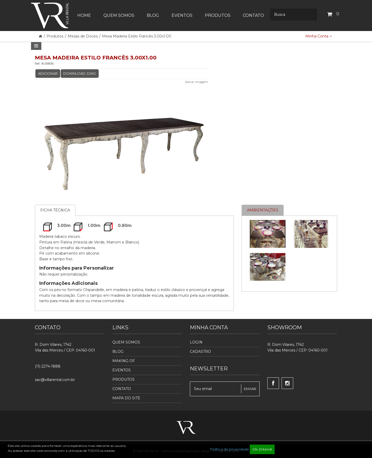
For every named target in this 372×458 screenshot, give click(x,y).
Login (196, 342)
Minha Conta (318, 36)
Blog (117, 351)
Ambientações (262, 210)
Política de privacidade (229, 449)
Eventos (121, 370)
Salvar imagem (196, 82)
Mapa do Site (126, 398)
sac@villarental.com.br (55, 379)
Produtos (55, 36)
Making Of (123, 360)
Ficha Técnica (55, 210)
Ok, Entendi (262, 449)
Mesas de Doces (83, 36)
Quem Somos (126, 342)
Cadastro (200, 351)
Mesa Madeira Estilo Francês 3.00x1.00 (136, 36)
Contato (121, 388)
